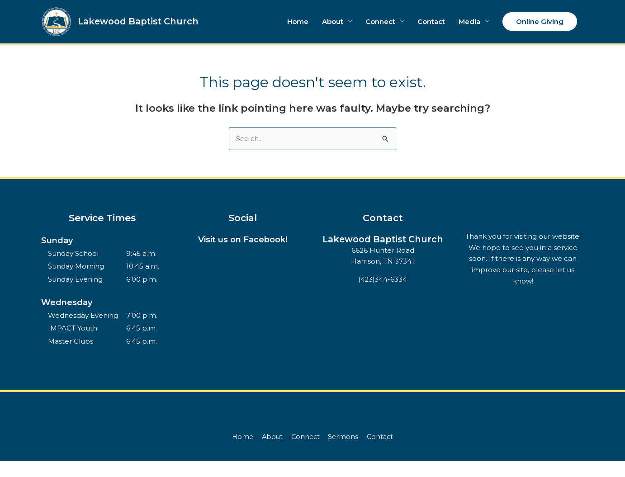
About (332, 29)
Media (469, 29)
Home (297, 29)
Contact (431, 29)
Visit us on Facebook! (242, 255)
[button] (539, 29)
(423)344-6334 (382, 306)
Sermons (344, 452)
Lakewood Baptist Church (155, 29)
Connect (380, 29)
